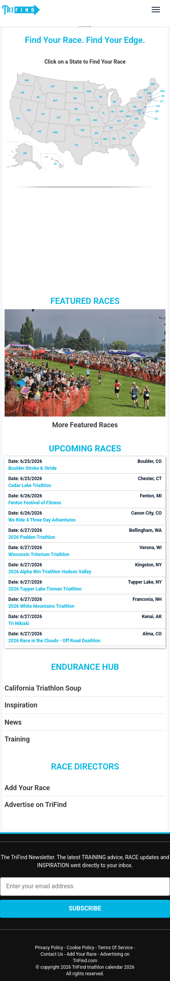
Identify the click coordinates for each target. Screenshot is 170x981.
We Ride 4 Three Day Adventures (42, 520)
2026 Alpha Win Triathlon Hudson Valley (50, 571)
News (13, 722)
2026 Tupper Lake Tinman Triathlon (45, 589)
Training (17, 739)
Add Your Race (27, 788)
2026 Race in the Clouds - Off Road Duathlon (54, 640)
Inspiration (21, 705)
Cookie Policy (80, 947)
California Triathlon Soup (43, 688)
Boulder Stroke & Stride (32, 468)
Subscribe (85, 908)
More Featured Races (85, 425)
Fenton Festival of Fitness (34, 502)
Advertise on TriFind (36, 805)
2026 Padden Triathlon (32, 537)
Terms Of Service (115, 947)
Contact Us (52, 954)
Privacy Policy (49, 947)
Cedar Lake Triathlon (29, 485)
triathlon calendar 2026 (110, 967)
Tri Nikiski (18, 623)
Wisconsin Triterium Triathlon (38, 554)
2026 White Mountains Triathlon (41, 606)
